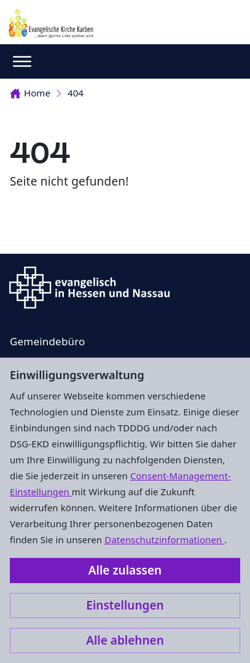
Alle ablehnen (125, 640)
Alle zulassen (125, 570)
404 (76, 93)
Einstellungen (124, 605)
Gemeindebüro (47, 341)
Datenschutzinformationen (164, 539)
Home (30, 93)
